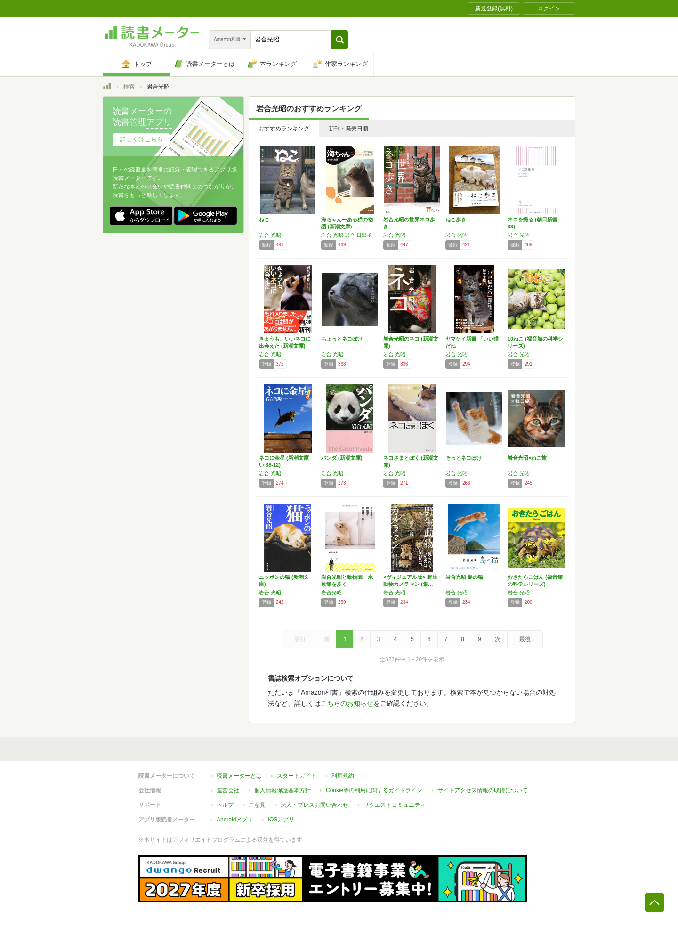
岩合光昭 (331, 592)
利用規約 (342, 776)
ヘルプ (225, 805)
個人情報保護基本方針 (282, 790)
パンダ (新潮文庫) (341, 458)
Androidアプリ (235, 819)
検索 (129, 86)
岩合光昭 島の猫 (464, 577)
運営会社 (228, 790)
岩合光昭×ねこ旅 (527, 458)
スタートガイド (296, 776)
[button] (339, 39)
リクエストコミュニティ (394, 805)
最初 (299, 639)
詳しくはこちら (141, 139)
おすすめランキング (283, 128)
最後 (525, 639)
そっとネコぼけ (463, 458)
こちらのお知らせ (347, 703)
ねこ (264, 219)
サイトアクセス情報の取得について (482, 790)
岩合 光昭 (270, 235)
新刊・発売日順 (348, 128)
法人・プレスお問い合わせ (314, 805)
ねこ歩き (455, 219)
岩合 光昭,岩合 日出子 (346, 235)
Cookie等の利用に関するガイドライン (374, 790)
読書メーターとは (239, 776)
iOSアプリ (281, 819)
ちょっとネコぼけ (342, 338)
